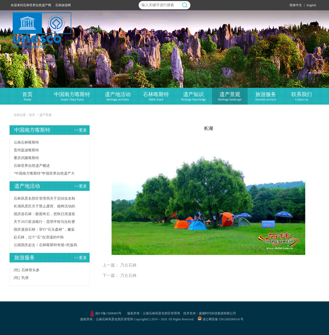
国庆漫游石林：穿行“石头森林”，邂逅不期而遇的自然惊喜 (44, 230)
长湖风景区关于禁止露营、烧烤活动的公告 (44, 207)
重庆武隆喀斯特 (26, 158)
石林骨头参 (30, 270)
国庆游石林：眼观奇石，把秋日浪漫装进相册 (44, 215)
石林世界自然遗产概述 (32, 166)
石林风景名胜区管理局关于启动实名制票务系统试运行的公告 (44, 199)
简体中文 (295, 5)
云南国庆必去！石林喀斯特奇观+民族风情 (45, 246)
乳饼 (25, 278)
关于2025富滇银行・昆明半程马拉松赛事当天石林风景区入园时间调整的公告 (44, 223)
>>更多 (80, 130)
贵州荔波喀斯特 (26, 150)
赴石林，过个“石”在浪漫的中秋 (39, 237)
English (311, 5)
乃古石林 (128, 265)
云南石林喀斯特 (26, 142)
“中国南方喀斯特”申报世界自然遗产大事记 (44, 174)
